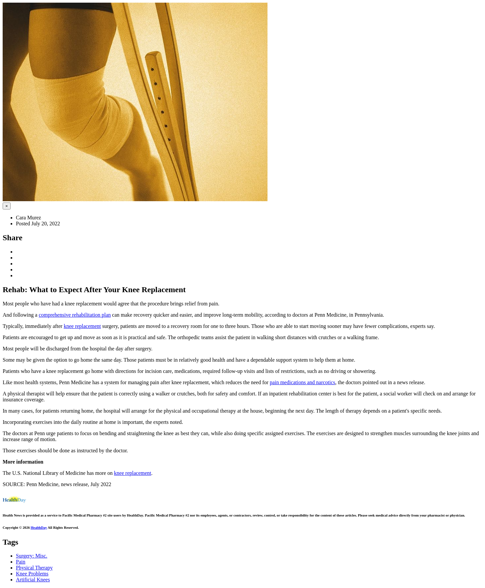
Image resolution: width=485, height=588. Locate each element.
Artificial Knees (33, 579)
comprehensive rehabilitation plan (75, 315)
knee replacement (82, 326)
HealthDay (39, 527)
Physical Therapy (34, 567)
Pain (20, 562)
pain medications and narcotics (302, 382)
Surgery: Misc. (31, 556)
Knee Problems (32, 573)
